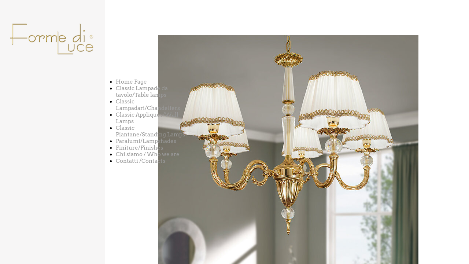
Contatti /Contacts (140, 161)
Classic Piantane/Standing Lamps (150, 131)
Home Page (131, 81)
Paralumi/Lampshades (146, 141)
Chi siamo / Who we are (148, 154)
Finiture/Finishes (139, 147)
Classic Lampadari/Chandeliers (148, 104)
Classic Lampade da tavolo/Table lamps (142, 91)
